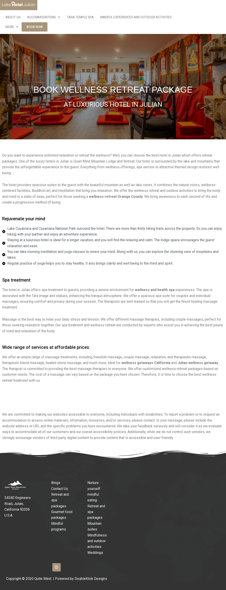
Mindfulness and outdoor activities (97, 541)
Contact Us (59, 489)
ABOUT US (13, 17)
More (12, 27)
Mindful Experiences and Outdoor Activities (136, 17)
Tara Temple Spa (80, 17)
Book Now (34, 27)
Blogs (55, 483)
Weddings (95, 553)
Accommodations (43, 17)
